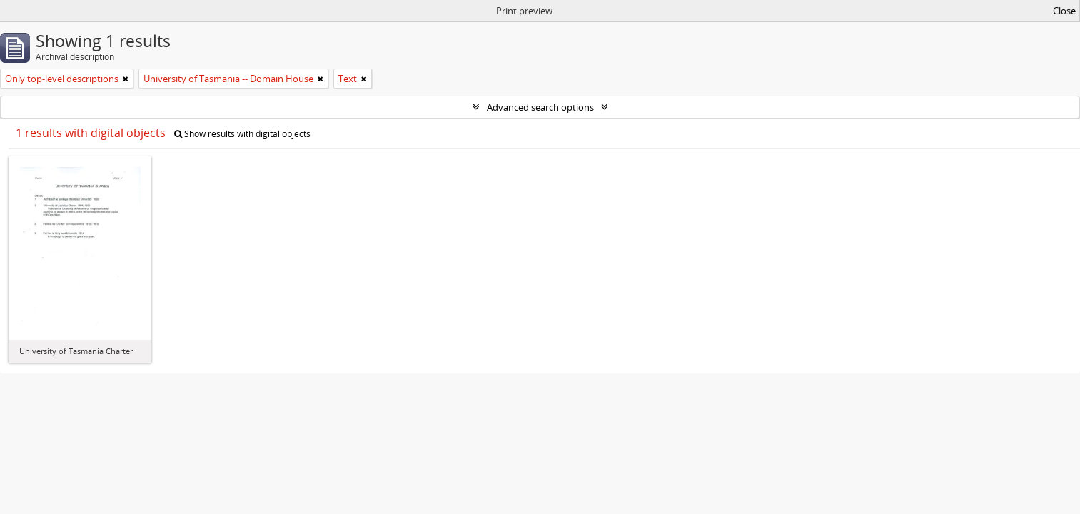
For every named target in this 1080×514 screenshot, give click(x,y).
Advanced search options (540, 107)
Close (1064, 10)
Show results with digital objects (242, 134)
